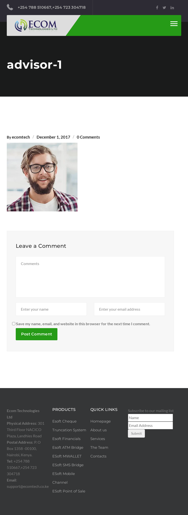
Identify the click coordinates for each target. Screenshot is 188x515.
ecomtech (21, 137)
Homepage (100, 421)
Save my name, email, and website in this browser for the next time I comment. (83, 323)
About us (98, 430)
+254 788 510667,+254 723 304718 (46, 7)
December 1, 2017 (53, 137)
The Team (99, 447)
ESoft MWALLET (67, 456)
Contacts (98, 456)
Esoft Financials (66, 438)
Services (97, 438)
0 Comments (88, 137)
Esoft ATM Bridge (67, 447)
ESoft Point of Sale (68, 491)
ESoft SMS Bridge (68, 465)
